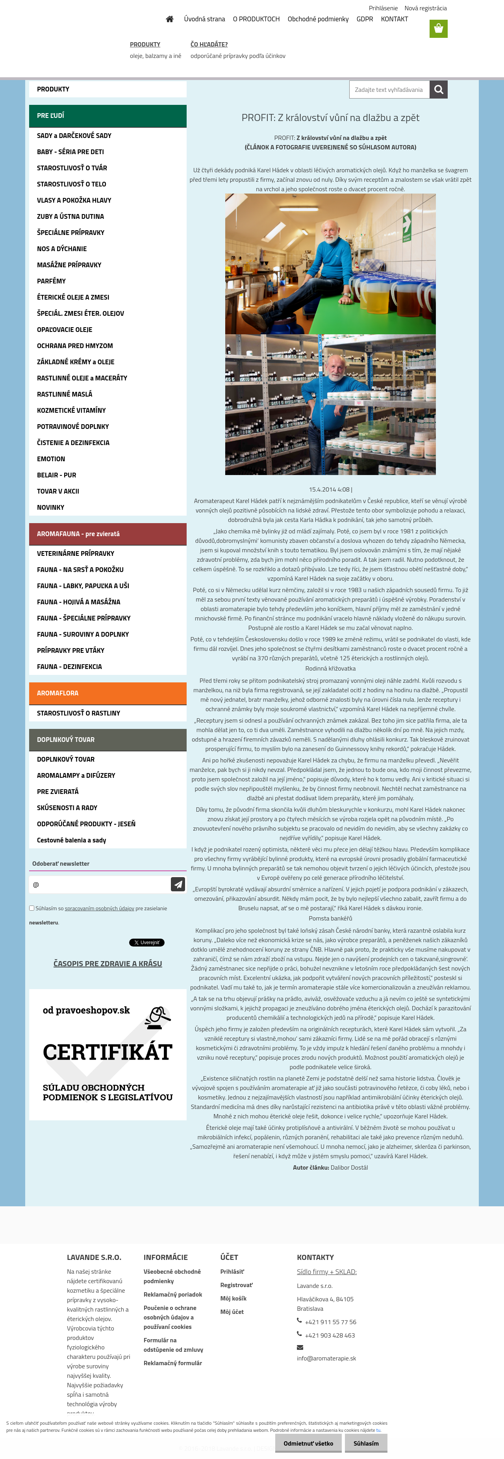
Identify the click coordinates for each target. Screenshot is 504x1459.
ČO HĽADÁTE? (209, 44)
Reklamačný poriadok (173, 1294)
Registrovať (236, 1284)
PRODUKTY (145, 44)
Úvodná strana (204, 19)
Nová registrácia (426, 8)
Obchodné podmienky (318, 19)
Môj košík (233, 1298)
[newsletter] (178, 884)
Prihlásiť (232, 1271)
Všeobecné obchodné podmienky (172, 1276)
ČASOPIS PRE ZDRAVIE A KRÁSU (108, 963)
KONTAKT (394, 19)
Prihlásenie (383, 8)
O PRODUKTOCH (256, 19)
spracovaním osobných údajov (99, 908)
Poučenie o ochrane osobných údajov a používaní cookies (170, 1317)
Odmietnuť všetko (305, 1443)
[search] (439, 89)
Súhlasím (365, 1443)
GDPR (365, 19)
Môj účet (232, 1311)
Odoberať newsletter (60, 863)
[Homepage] (165, 19)
